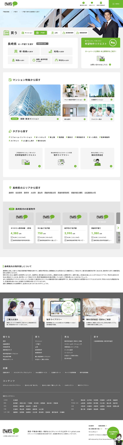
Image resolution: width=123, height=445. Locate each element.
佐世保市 (19, 192)
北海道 (15, 400)
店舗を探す (6, 372)
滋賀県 (102, 406)
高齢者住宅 (6, 350)
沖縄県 (62, 412)
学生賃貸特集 (7, 356)
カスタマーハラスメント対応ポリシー (100, 435)
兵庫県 (89, 406)
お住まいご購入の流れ (42, 359)
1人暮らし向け (28, 141)
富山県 (109, 403)
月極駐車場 (6, 347)
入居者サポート (56, 372)
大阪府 (83, 406)
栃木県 (49, 403)
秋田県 (96, 400)
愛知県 (15, 406)
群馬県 (43, 403)
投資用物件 (67, 33)
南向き (70, 137)
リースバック (68, 353)
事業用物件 (81, 33)
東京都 (15, 403)
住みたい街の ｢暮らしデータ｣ (51, 385)
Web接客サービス (41, 372)
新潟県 (96, 403)
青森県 (83, 400)
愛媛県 (89, 409)
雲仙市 (40, 192)
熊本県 (41, 412)
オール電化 (93, 137)
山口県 (41, 409)
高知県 (102, 409)
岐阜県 (28, 406)
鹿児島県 (55, 412)
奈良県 (109, 406)
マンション (26, 33)
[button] (118, 228)
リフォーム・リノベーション (21, 137)
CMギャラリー (69, 385)
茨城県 (56, 403)
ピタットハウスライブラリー (12, 385)
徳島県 (96, 409)
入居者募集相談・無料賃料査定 (103, 341)
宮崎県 (48, 412)
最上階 (52, 137)
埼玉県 (36, 403)
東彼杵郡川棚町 (77, 192)
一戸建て (15, 12)
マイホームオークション (72, 344)
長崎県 (28, 412)
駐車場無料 (105, 137)
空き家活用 (68, 358)
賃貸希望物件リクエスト (10, 354)
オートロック (41, 137)
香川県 (83, 409)
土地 (54, 33)
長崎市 (11, 192)
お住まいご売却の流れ (71, 355)
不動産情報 (6, 12)
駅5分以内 (42, 141)
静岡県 (22, 406)
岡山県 (22, 409)
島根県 (35, 409)
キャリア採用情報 (70, 372)
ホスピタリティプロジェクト (23, 372)
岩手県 (89, 400)
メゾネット (15, 141)
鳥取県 (28, 409)
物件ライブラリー (83, 385)
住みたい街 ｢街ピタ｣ (31, 385)
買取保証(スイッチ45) (71, 347)
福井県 (115, 403)
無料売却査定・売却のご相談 (73, 341)
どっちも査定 (68, 350)
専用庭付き (80, 137)
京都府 (96, 406)
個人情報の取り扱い (94, 429)
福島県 (115, 400)
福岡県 (15, 412)
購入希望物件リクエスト (43, 356)
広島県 (15, 409)
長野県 (89, 403)
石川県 (102, 403)
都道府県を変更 (42, 43)
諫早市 (26, 192)
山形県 (109, 400)
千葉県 (30, 403)
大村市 (33, 192)
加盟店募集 (101, 426)
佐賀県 (22, 412)
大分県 (35, 412)
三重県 (35, 406)
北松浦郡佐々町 (90, 192)
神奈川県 (23, 403)
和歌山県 (116, 406)
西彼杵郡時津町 (63, 192)
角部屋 (61, 137)
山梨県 (83, 403)
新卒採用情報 (84, 372)
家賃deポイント (8, 359)
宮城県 (102, 400)
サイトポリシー (93, 432)
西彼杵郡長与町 (50, 192)
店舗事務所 (6, 344)
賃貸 (4, 341)
